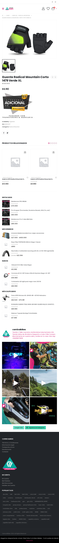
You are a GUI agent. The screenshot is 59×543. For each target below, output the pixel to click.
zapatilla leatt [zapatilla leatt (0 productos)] (45, 519)
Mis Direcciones (7, 483)
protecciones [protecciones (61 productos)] (23, 508)
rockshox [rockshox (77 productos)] (32, 508)
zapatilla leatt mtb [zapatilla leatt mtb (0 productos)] (8, 522)
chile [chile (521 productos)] (4, 498)
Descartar (29, 540)
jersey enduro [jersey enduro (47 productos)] (17, 505)
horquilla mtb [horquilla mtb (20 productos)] (7, 505)
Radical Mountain (14, 127)
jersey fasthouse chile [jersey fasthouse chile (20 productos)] (29, 505)
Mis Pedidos (6, 481)
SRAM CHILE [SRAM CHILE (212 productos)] (43, 512)
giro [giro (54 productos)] (24, 501)
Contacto (5, 452)
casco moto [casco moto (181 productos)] (42, 494)
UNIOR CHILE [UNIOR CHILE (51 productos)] (22, 519)
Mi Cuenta (5, 479)
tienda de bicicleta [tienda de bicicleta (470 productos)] (32, 515)
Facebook (3, 132)
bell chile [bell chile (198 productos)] (17, 494)
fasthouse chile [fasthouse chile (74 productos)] (15, 501)
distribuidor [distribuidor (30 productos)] (18, 498)
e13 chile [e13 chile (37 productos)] (39, 498)
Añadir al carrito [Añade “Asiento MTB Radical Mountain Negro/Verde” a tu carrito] (25, 152)
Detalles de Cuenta (8, 485)
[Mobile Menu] (3, 8)
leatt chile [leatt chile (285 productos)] (50, 505)
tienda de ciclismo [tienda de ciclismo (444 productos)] (45, 515)
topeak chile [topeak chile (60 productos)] (6, 519)
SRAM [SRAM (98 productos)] (36, 512)
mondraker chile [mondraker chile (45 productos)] (7, 508)
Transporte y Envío (8, 447)
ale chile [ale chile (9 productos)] (5, 494)
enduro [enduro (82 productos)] (47, 498)
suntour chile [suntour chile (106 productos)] (20, 515)
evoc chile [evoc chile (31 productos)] (6, 501)
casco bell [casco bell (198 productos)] (33, 494)
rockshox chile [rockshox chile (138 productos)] (41, 508)
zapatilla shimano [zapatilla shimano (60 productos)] (21, 522)
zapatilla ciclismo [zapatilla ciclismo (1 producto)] (33, 519)
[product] (15, 162)
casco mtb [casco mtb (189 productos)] (51, 494)
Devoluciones (6, 449)
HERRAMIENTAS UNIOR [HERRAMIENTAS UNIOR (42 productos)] (41, 501)
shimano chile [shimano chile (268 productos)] (7, 512)
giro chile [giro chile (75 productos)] (30, 501)
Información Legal (8, 445)
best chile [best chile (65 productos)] (25, 494)
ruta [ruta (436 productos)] (48, 508)
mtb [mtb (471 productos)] (16, 508)
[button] (49, 143)
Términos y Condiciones (10, 443)
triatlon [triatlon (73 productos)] (14, 519)
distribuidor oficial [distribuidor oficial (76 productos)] (29, 498)
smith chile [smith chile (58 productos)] (16, 512)
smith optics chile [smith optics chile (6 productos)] (27, 512)
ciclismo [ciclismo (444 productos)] (10, 498)
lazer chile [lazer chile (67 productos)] (42, 505)
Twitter (7, 132)
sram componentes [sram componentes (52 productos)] (8, 515)
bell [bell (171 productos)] (11, 494)
